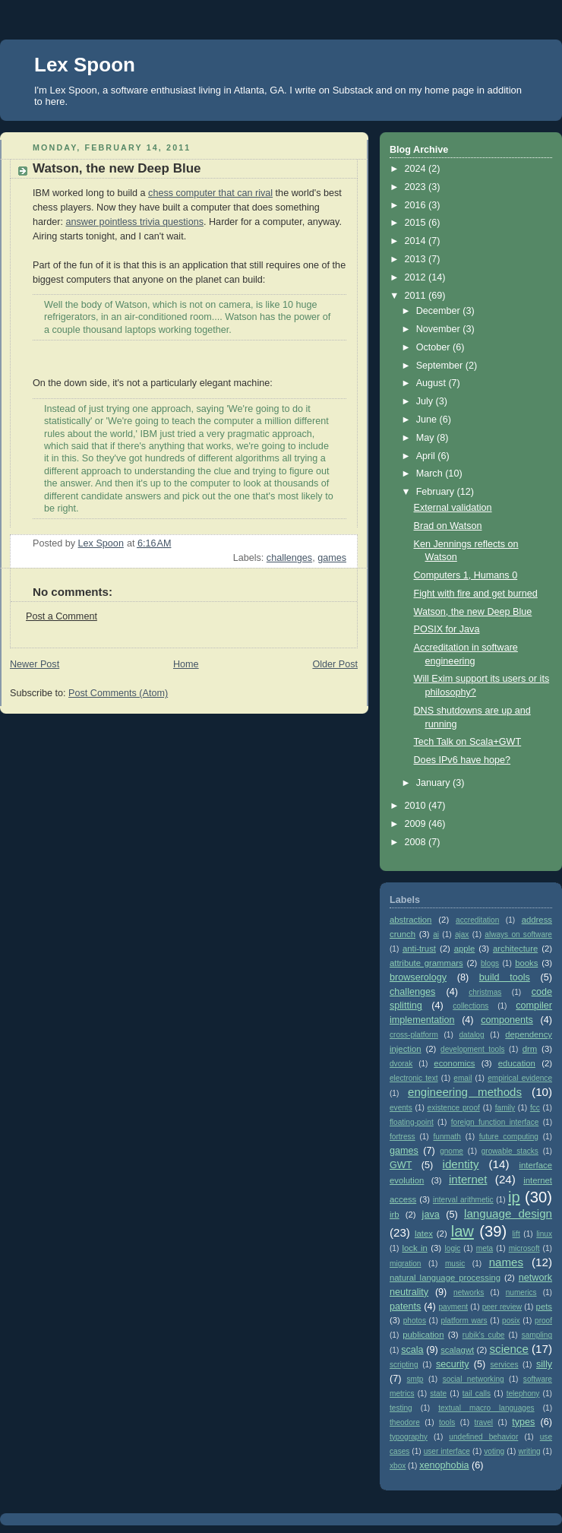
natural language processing (445, 1277)
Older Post (335, 664)
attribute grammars (426, 963)
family (505, 1108)
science (509, 1348)
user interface (447, 1451)
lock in (414, 1248)
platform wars (463, 1320)
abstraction (410, 919)
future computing (508, 1136)
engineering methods (465, 1091)
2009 (417, 824)
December (439, 311)
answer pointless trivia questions (134, 222)
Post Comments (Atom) (118, 693)
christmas (485, 992)
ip (514, 1197)
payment (453, 1307)
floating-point (412, 1122)
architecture (515, 948)
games (331, 558)
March (431, 473)
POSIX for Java (447, 629)
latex (424, 1233)
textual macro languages (486, 1408)
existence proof (454, 1108)
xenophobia (444, 1465)
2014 (417, 241)
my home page (441, 90)
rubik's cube (484, 1335)
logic (453, 1248)
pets (544, 1306)
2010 (417, 805)
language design (508, 1213)
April (427, 456)
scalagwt (457, 1349)
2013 (417, 259)
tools (447, 1422)
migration (405, 1263)
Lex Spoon (84, 64)
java (431, 1214)
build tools (504, 977)
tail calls (477, 1393)
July (426, 401)
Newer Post (34, 664)
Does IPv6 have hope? (462, 760)
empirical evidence (520, 1078)
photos (414, 1320)
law (462, 1231)
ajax (462, 934)
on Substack (346, 90)
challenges (289, 558)
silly (544, 1364)
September (441, 365)
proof (543, 1320)
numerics (521, 1292)
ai (436, 934)
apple (464, 948)
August (432, 383)
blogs (490, 963)
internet (468, 1179)
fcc (535, 1108)
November (439, 329)
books (526, 963)
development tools (472, 1049)
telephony (523, 1393)
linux (544, 1234)
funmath (447, 1136)
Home (186, 664)
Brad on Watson (448, 526)
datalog (472, 1035)
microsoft (524, 1248)
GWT (401, 1165)
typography (409, 1437)
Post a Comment (61, 616)
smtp (415, 1379)
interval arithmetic (463, 1200)
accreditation (477, 920)
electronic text (414, 1078)
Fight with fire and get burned (476, 593)
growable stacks (509, 1151)
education (516, 1063)
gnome (451, 1151)
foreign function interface (495, 1122)
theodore (405, 1422)
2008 (417, 842)
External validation (453, 507)
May (426, 437)
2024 (417, 168)
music (455, 1263)
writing (529, 1451)
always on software (518, 934)
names (506, 1262)
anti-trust (419, 948)
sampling (537, 1335)
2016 (417, 205)
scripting (404, 1364)
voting (494, 1451)
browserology (418, 977)
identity (461, 1164)
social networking (473, 1379)
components (507, 1020)
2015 (417, 222)
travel (483, 1422)
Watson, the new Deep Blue (473, 612)
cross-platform (414, 1035)
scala (412, 1350)
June (428, 419)
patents (405, 1306)
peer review (502, 1307)
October (434, 347)
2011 (417, 295)
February (436, 491)
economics (454, 1063)
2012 (417, 277)
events (401, 1108)
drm (530, 1048)
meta (484, 1248)
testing (401, 1408)
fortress (402, 1136)
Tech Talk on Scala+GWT (468, 741)
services (505, 1364)
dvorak (401, 1063)
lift (516, 1234)
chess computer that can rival (210, 193)
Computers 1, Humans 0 (466, 575)
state (438, 1393)
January (434, 783)
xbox (398, 1466)
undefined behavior (483, 1437)
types (523, 1422)
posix (511, 1320)
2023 (417, 187)
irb (394, 1214)
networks (468, 1292)
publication (423, 1334)
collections (470, 1006)
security (452, 1364)
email (462, 1078)
